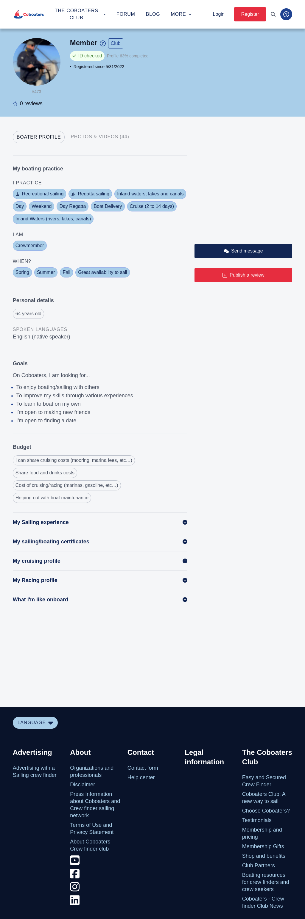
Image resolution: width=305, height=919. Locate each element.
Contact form (142, 768)
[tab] (39, 137)
